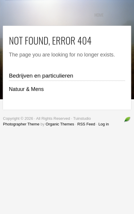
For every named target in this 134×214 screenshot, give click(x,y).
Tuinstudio (47, 15)
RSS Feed (86, 124)
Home (99, 15)
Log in (103, 124)
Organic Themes (60, 124)
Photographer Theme (21, 124)
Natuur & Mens (26, 89)
